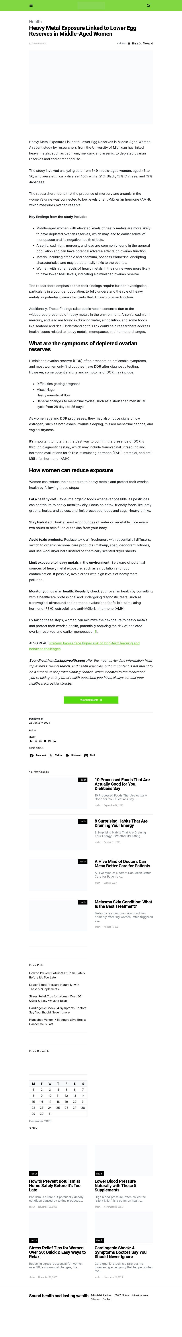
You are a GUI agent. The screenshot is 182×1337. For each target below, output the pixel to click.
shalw (32, 737)
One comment (39, 43)
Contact (107, 1299)
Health (35, 21)
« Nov (33, 1127)
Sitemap (95, 1299)
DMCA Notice (121, 1295)
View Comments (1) (91, 699)
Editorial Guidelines (101, 1295)
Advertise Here (140, 1295)
